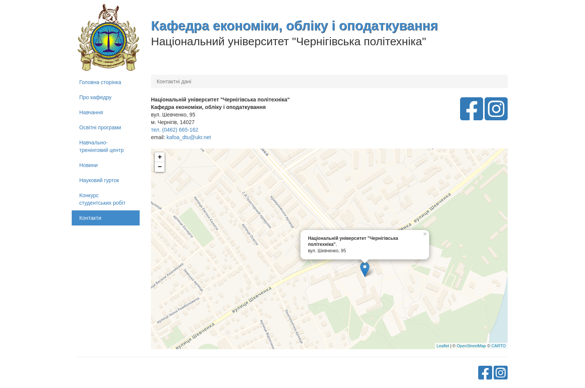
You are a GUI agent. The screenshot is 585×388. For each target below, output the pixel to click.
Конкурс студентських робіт (102, 199)
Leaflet (443, 346)
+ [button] (160, 157)
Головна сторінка (100, 82)
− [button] (160, 167)
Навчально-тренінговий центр (101, 146)
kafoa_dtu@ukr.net (188, 137)
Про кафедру (95, 97)
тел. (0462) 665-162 (174, 130)
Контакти (90, 218)
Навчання (91, 112)
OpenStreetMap (471, 346)
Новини (88, 165)
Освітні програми (100, 127)
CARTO (498, 346)
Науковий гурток (99, 180)
